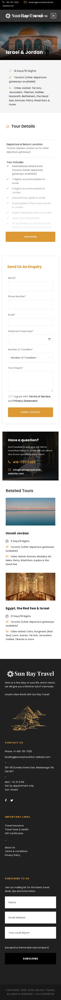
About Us (10, 847)
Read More (30, 236)
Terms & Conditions (16, 851)
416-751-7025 (12, 2)
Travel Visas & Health (17, 829)
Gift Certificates (14, 833)
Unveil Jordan (17, 533)
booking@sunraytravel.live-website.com (27, 757)
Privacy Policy (12, 855)
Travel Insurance (14, 825)
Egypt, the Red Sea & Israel (27, 608)
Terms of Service (39, 396)
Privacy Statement (26, 401)
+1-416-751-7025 (22, 751)
